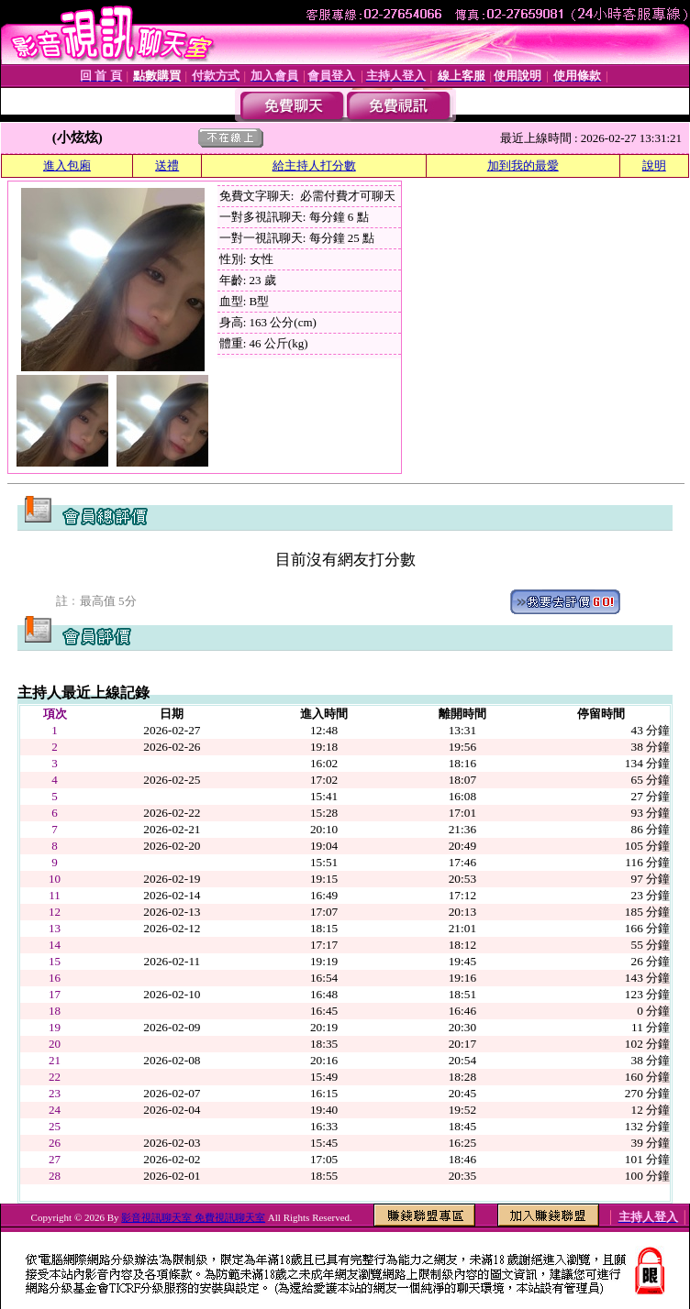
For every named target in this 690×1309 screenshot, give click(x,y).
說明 (654, 165)
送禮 (167, 165)
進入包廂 (67, 165)
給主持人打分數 (314, 165)
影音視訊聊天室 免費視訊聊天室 (193, 1217)
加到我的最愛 (523, 165)
